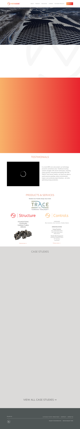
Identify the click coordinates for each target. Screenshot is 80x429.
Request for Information (55, 420)
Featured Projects (59, 3)
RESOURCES (44, 3)
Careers (51, 3)
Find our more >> (57, 243)
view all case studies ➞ (40, 399)
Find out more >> (23, 243)
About (32, 3)
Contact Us (70, 416)
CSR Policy (63, 416)
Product (37, 3)
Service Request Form (68, 420)
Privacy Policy (56, 416)
